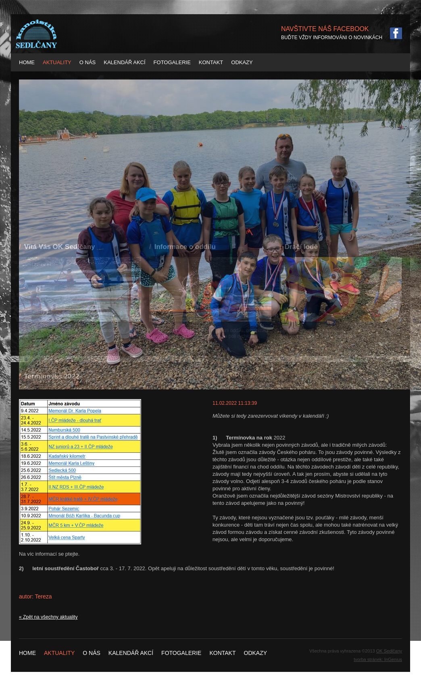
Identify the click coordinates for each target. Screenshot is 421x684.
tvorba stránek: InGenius (378, 659)
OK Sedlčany (389, 650)
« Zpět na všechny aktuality (48, 617)
